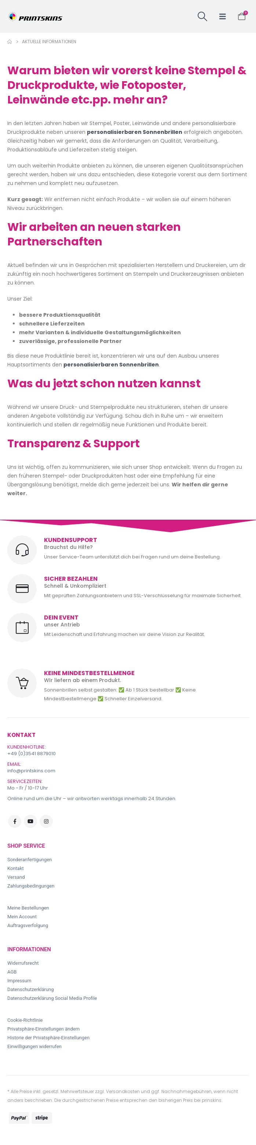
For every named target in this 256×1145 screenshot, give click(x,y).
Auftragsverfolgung (27, 925)
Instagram (46, 821)
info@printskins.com (31, 770)
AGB (12, 972)
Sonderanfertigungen (29, 859)
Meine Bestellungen (28, 908)
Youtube (30, 821)
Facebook (14, 821)
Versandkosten (123, 1091)
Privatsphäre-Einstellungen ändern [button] (43, 1029)
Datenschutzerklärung (30, 989)
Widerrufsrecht (23, 963)
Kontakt (15, 868)
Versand (16, 877)
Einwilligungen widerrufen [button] (34, 1046)
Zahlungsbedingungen (30, 886)
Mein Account (22, 916)
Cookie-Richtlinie (25, 1020)
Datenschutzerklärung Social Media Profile (52, 998)
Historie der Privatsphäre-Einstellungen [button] (48, 1037)
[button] (202, 16)
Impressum (19, 980)
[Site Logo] (34, 16)
